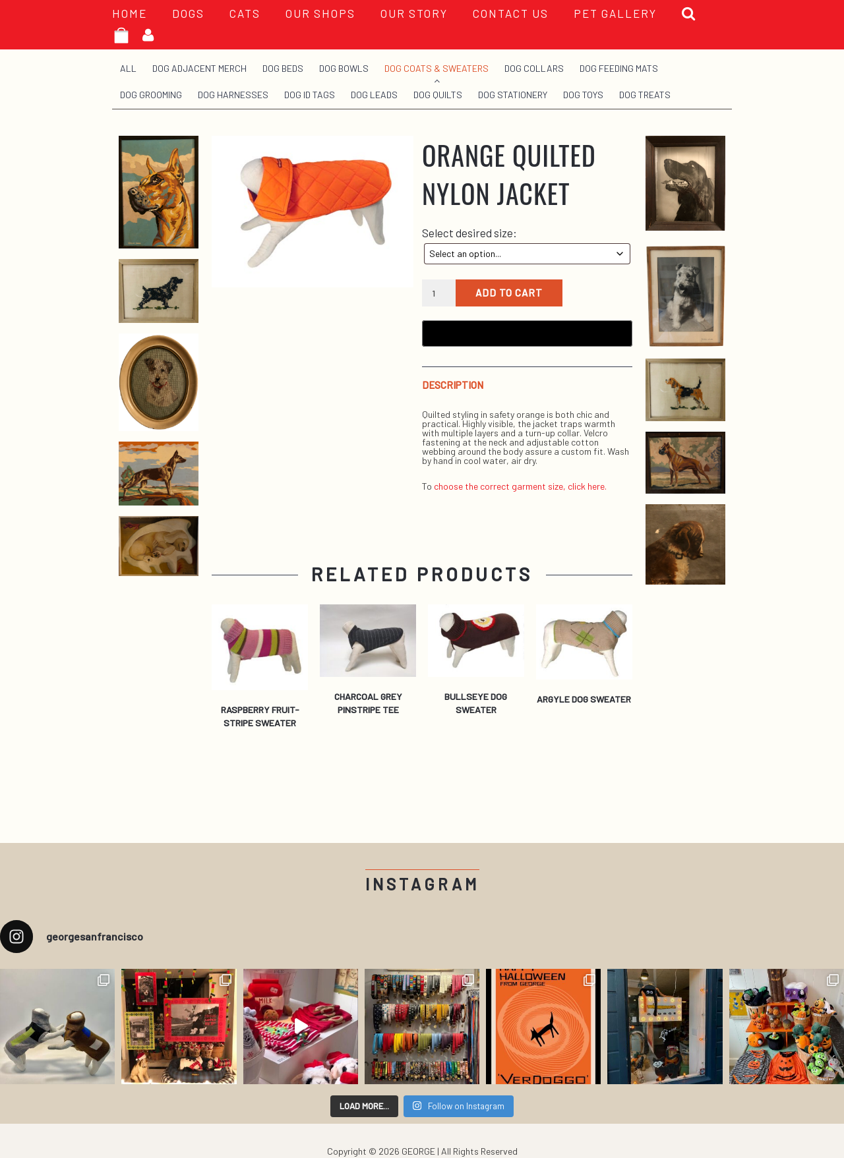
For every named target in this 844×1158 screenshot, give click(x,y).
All (128, 68)
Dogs (188, 13)
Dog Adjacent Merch (199, 68)
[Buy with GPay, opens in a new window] (527, 333)
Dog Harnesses (233, 94)
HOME (129, 13)
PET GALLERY (615, 13)
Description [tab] (452, 385)
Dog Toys (583, 94)
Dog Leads (374, 94)
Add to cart (509, 293)
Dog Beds (282, 68)
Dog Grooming (151, 94)
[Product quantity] (439, 293)
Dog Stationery (512, 94)
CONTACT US (511, 13)
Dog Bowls (344, 68)
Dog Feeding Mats (619, 68)
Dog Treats (645, 94)
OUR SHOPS (320, 13)
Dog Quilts (437, 94)
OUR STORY (414, 13)
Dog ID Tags (309, 94)
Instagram (422, 884)
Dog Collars (534, 68)
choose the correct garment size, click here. (520, 486)
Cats (244, 13)
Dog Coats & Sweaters (436, 68)
